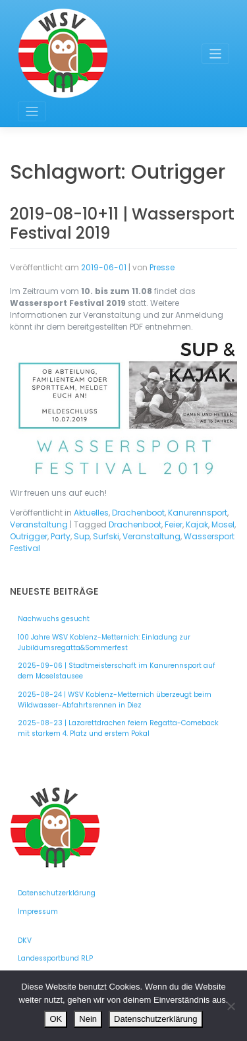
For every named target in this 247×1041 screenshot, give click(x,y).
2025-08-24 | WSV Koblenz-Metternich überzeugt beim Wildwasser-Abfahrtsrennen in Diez (114, 700)
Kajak (197, 524)
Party (60, 536)
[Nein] (230, 1006)
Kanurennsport (197, 512)
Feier (173, 524)
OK (55, 1019)
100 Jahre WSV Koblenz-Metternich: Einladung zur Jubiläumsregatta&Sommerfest (104, 642)
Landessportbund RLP (55, 958)
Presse (162, 267)
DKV (25, 940)
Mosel (222, 524)
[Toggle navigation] (216, 54)
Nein (88, 1019)
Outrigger (28, 536)
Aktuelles (91, 512)
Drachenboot (138, 512)
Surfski (106, 536)
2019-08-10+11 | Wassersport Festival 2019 (122, 223)
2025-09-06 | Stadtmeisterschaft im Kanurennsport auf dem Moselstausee (116, 671)
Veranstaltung (39, 524)
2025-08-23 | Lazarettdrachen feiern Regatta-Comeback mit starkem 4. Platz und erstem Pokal (118, 728)
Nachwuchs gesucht (54, 619)
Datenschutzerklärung (57, 893)
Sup (82, 536)
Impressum (38, 911)
